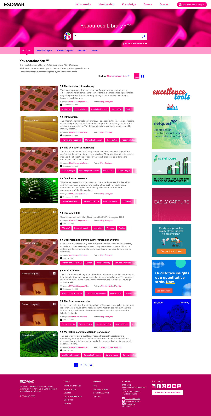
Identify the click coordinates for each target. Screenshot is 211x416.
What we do (83, 4)
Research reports (65, 50)
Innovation (98, 228)
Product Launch (132, 293)
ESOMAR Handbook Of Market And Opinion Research (90, 194)
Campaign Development (96, 293)
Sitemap (96, 396)
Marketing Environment (89, 170)
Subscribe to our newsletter (167, 392)
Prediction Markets (99, 109)
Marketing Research (93, 140)
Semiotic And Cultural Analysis (127, 263)
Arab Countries (85, 324)
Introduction (71, 117)
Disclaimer (68, 400)
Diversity (67, 403)
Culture (89, 263)
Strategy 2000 (72, 213)
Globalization (112, 140)
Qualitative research (75, 178)
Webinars (82, 50)
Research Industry (129, 140)
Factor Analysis (124, 170)
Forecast (110, 228)
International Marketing (71, 263)
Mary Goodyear (106, 101)
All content (27, 50)
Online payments (100, 389)
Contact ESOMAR (101, 393)
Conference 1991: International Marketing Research (89, 255)
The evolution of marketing (79, 86)
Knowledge (129, 4)
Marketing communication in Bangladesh (87, 332)
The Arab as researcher (77, 301)
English (129, 109)
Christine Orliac (107, 286)
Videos (94, 50)
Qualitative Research (70, 201)
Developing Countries (92, 355)
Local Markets (81, 109)
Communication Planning (132, 355)
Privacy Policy (70, 389)
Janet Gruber (119, 347)
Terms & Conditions (72, 386)
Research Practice (91, 201)
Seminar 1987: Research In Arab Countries (86, 317)
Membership (106, 4)
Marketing (66, 109)
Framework (127, 201)
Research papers (44, 50)
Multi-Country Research (72, 293)
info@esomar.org (131, 401)
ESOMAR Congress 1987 (79, 347)
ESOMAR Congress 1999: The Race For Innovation (89, 101)
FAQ (95, 386)
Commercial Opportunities (129, 405)
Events (148, 4)
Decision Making (103, 263)
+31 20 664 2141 (131, 399)
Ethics (134, 324)
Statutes (67, 393)
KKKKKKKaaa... (72, 270)
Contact (165, 4)
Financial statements (73, 396)
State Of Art (117, 109)
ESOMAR (66, 228)
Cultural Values (121, 324)
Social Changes (68, 170)
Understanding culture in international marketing (91, 239)
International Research (71, 140)
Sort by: (102, 76)
